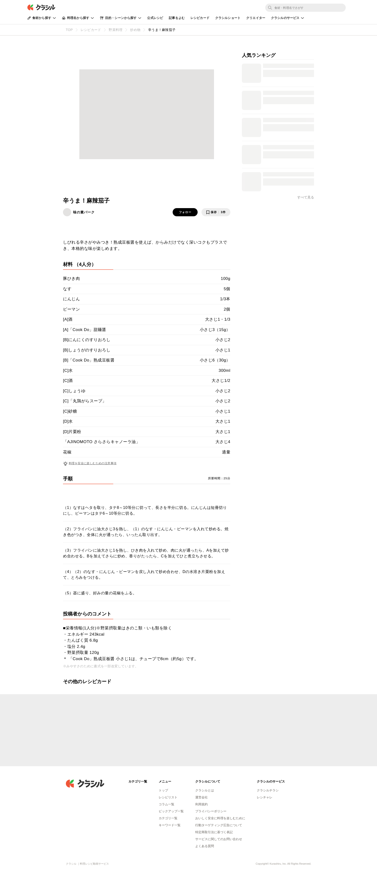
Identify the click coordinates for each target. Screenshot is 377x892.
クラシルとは (204, 790)
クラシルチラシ (268, 790)
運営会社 (201, 797)
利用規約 (201, 804)
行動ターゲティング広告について (218, 825)
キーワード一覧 (170, 825)
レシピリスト (168, 797)
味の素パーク (84, 212)
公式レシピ (155, 18)
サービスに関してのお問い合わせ (218, 839)
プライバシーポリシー (210, 811)
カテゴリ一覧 (168, 818)
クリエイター (255, 18)
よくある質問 (204, 846)
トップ (163, 790)
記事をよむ (177, 18)
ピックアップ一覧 (171, 811)
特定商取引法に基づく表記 (214, 832)
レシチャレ (264, 797)
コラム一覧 (166, 804)
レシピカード (199, 18)
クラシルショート (227, 18)
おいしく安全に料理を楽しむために (220, 818)
